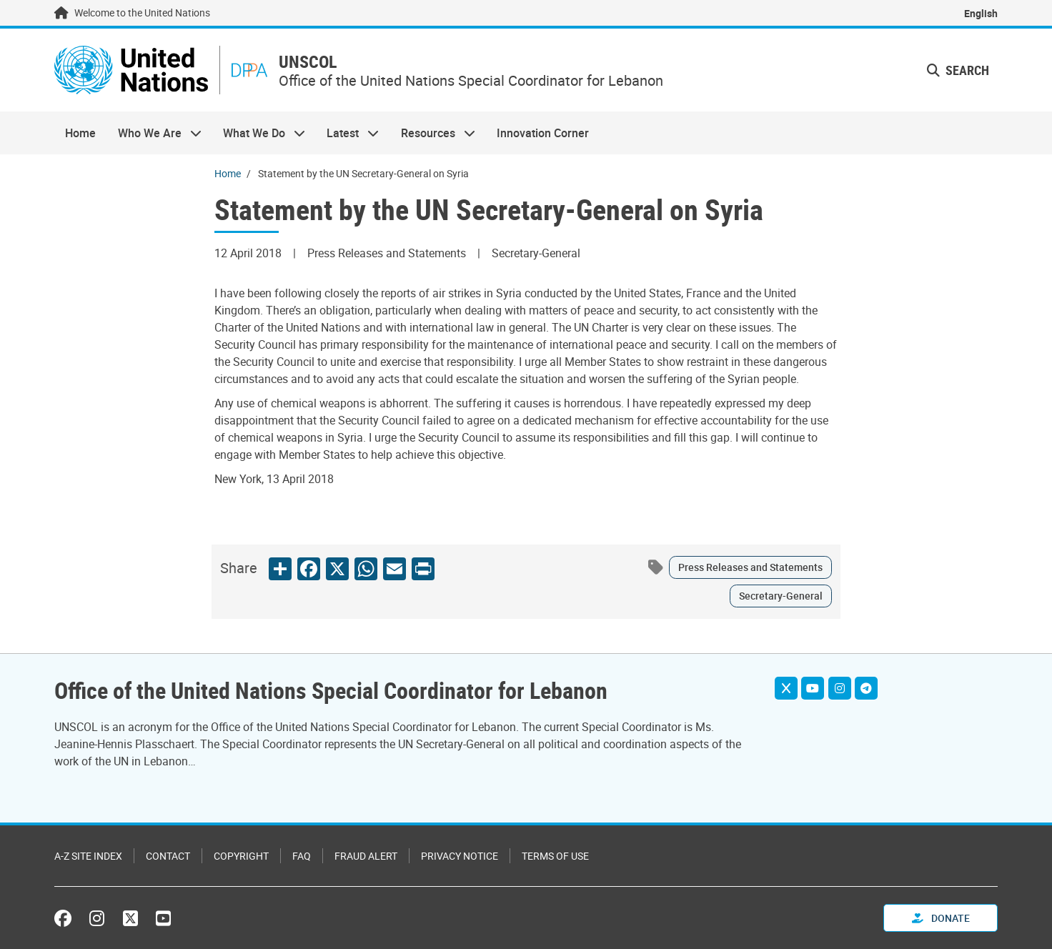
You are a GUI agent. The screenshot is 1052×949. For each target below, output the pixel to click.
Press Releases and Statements (750, 567)
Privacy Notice (459, 856)
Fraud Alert (365, 856)
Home (80, 133)
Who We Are (153, 133)
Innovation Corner (543, 133)
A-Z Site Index (88, 856)
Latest (347, 133)
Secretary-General (781, 595)
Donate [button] (941, 918)
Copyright (241, 856)
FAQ (301, 856)
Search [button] (958, 70)
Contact (168, 856)
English (981, 13)
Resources (432, 133)
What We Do (258, 133)
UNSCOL (308, 61)
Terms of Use (555, 856)
